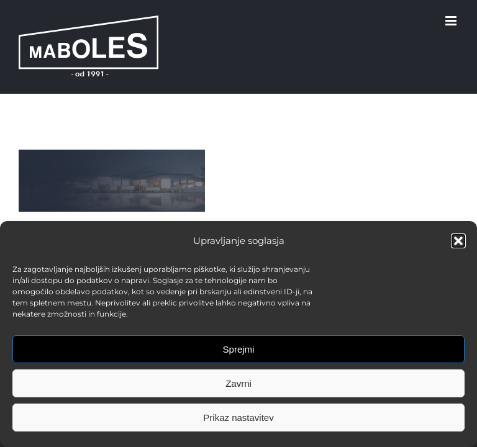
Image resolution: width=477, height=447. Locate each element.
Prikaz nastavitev (238, 417)
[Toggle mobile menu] (451, 20)
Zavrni (238, 383)
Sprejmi (239, 349)
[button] (458, 241)
